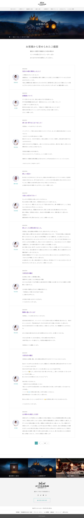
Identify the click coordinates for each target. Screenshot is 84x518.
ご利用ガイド (21, 9)
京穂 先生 (16, 82)
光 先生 (15, 108)
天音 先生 (16, 147)
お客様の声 (46, 9)
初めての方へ (13, 9)
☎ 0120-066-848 (42, 500)
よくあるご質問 (71, 9)
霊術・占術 (38, 9)
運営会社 (52, 512)
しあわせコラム (62, 9)
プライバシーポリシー (38, 512)
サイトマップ (58, 512)
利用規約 (18, 512)
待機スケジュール (54, 9)
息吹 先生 (16, 183)
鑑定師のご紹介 (30, 9)
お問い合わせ (65, 512)
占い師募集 (46, 512)
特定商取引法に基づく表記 (26, 512)
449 (45, 443)
